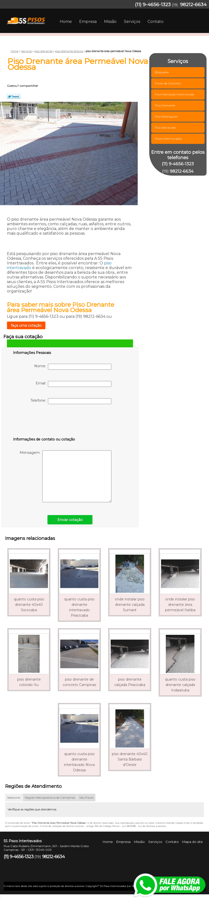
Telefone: (70, 401)
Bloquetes (162, 72)
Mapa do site (192, 842)
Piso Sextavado (166, 127)
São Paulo (86, 797)
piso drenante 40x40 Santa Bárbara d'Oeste (130, 759)
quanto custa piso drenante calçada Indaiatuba (180, 684)
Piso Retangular (167, 116)
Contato (156, 21)
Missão (110, 21)
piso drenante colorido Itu (29, 682)
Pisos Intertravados (168, 138)
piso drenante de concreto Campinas (79, 682)
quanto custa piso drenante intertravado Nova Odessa (79, 762)
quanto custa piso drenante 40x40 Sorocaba (29, 604)
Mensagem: (65, 476)
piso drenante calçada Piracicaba (129, 682)
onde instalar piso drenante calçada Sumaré (130, 604)
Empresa (88, 21)
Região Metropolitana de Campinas (50, 797)
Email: (73, 384)
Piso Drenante (165, 105)
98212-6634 (193, 4)
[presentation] (44, 421)
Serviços (132, 21)
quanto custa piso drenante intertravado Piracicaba (79, 607)
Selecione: (14, 797)
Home (66, 21)
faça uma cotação (26, 325)
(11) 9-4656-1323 (153, 4)
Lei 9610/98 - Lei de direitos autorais (144, 826)
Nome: (72, 367)
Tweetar (13, 96)
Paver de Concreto (168, 83)
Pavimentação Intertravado (175, 94)
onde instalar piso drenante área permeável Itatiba (180, 604)
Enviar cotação (70, 520)
